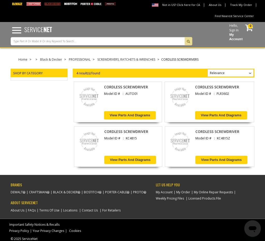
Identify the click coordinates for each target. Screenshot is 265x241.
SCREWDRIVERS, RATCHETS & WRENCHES (126, 59)
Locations (70, 210)
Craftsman (38, 192)
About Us (215, 5)
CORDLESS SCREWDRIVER (126, 86)
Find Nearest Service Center (234, 16)
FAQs (32, 210)
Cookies (75, 231)
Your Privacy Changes (48, 231)
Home (22, 59)
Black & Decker (51, 59)
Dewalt (17, 192)
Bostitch (91, 192)
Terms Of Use (49, 210)
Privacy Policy (19, 231)
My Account (164, 192)
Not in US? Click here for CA (181, 5)
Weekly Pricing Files (170, 198)
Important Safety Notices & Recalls (34, 224)
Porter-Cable (116, 192)
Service (38, 29)
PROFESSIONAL (80, 59)
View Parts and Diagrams (130, 115)
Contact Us (90, 210)
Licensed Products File (204, 198)
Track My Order (241, 5)
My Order (183, 192)
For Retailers (111, 210)
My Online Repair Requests (213, 192)
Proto (138, 192)
